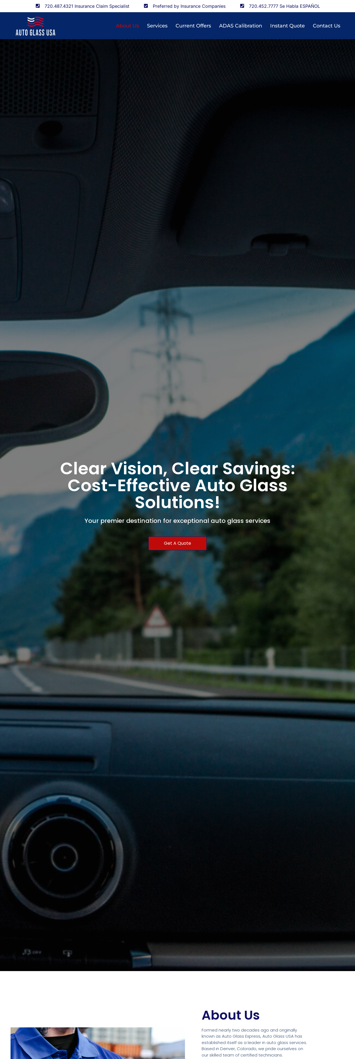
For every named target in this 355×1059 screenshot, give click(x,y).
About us (127, 26)
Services (157, 26)
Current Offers (193, 26)
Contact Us (326, 26)
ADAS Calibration (240, 26)
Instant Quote (287, 26)
